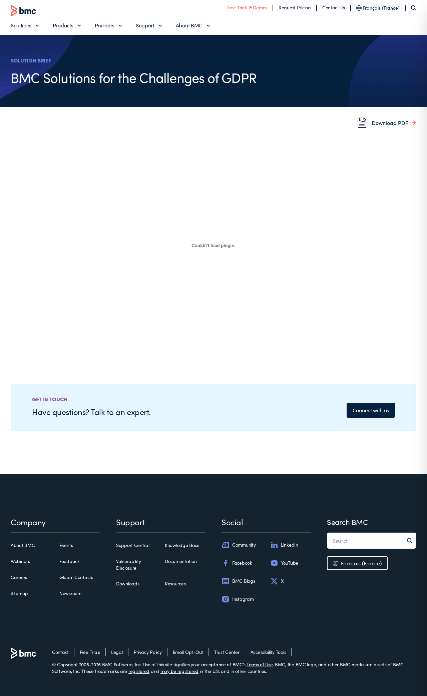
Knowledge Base (182, 545)
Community (239, 545)
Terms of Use (260, 664)
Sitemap (19, 593)
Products (63, 25)
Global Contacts (76, 577)
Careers (19, 577)
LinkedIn (284, 545)
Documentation (180, 561)
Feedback (69, 561)
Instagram (238, 599)
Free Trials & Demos (247, 7)
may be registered (179, 671)
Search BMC (347, 522)
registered (138, 671)
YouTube (284, 563)
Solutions (21, 25)
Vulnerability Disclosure (128, 564)
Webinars (20, 561)
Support (145, 25)
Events (66, 545)
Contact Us (333, 7)
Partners (104, 25)
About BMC (189, 25)
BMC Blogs (238, 581)
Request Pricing (295, 7)
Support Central (132, 545)
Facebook (237, 563)
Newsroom (70, 593)
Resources (175, 583)
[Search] (413, 8)
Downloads (127, 583)
